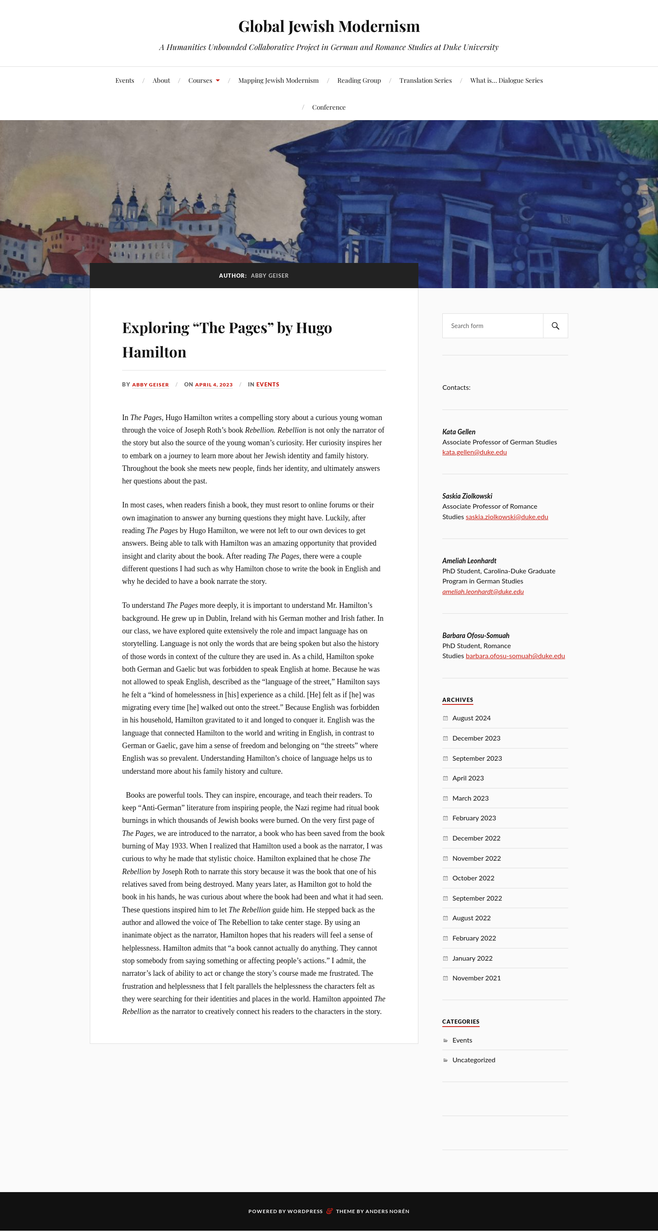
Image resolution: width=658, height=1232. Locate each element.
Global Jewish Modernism (329, 25)
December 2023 (476, 738)
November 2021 (476, 978)
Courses (200, 80)
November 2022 (476, 858)
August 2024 (471, 718)
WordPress (305, 1211)
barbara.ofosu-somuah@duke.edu (515, 655)
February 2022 (474, 938)
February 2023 (474, 818)
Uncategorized (473, 1060)
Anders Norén (388, 1211)
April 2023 (468, 778)
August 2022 (471, 918)
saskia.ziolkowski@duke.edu (507, 516)
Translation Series (426, 80)
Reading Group (359, 80)
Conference (329, 106)
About (161, 80)
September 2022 (477, 898)
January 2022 (472, 958)
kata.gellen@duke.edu (474, 452)
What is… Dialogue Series (506, 80)
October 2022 (473, 878)
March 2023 (470, 798)
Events (124, 80)
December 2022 (476, 838)
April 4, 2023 (219, 384)
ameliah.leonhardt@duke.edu (483, 591)
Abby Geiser (152, 384)
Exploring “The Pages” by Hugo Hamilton (230, 337)
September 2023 (477, 758)
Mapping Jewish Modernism (278, 80)
